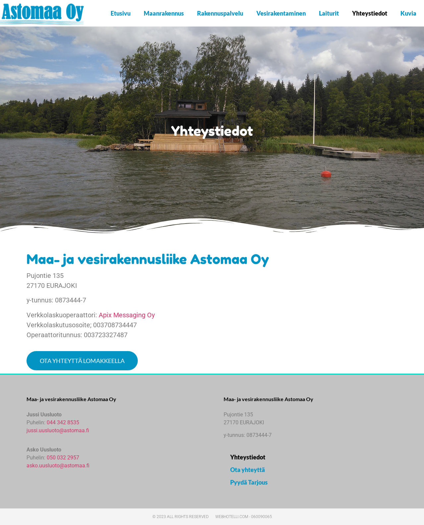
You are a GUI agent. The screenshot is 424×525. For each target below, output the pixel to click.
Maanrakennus (164, 13)
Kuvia (408, 13)
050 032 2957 (63, 457)
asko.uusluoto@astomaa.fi (57, 465)
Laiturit (329, 13)
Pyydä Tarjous (249, 482)
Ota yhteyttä (247, 469)
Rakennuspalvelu (220, 13)
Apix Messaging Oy (127, 315)
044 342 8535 (63, 422)
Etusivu (121, 13)
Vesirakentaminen (281, 13)
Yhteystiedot (369, 13)
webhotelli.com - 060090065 (243, 516)
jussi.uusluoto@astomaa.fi (57, 430)
